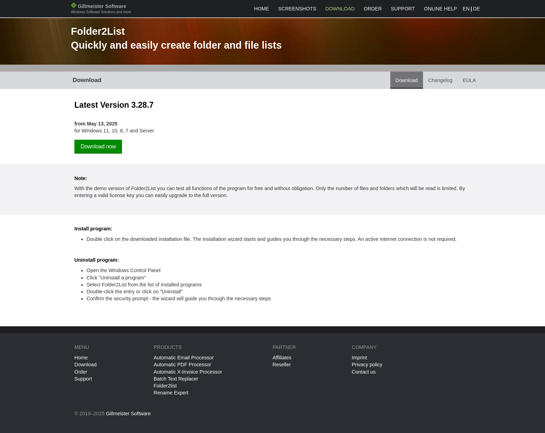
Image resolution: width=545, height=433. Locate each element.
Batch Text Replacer (176, 379)
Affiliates (281, 357)
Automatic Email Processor (184, 357)
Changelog (440, 80)
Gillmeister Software (101, 9)
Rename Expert (171, 392)
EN (466, 8)
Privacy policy (367, 364)
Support (403, 8)
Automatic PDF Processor (182, 364)
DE (476, 8)
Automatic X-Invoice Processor (188, 372)
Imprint (359, 357)
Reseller (281, 364)
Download (340, 8)
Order (373, 8)
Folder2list (165, 386)
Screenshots (297, 8)
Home (261, 8)
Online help (440, 8)
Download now (98, 146)
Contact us (364, 372)
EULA (469, 80)
